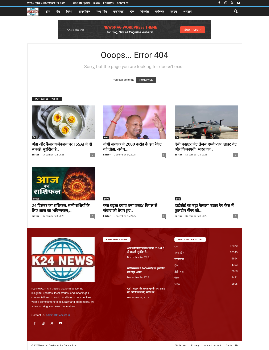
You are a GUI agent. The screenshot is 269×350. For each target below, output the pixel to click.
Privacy (195, 345)
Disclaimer (180, 345)
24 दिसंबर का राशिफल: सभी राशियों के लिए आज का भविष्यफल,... (61, 208)
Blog (96, 3)
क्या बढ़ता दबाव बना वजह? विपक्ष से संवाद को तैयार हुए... (130, 208)
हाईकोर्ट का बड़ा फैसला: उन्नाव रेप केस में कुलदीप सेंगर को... (204, 208)
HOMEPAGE (146, 80)
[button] (235, 11)
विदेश (69, 11)
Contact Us (232, 345)
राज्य (106, 137)
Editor (35, 154)
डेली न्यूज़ (179, 271)
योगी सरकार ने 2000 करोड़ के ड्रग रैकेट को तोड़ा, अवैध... (132, 146)
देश (58, 11)
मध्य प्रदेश (101, 11)
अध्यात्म (187, 11)
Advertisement (212, 345)
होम (48, 11)
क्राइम (173, 11)
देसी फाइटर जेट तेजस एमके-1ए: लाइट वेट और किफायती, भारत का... (206, 146)
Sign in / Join (81, 3)
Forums (108, 3)
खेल (132, 11)
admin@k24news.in (58, 315)
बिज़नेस (144, 11)
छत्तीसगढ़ (118, 11)
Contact (123, 3)
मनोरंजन (159, 11)
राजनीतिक (84, 11)
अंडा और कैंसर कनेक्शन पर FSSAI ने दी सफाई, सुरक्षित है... (62, 146)
